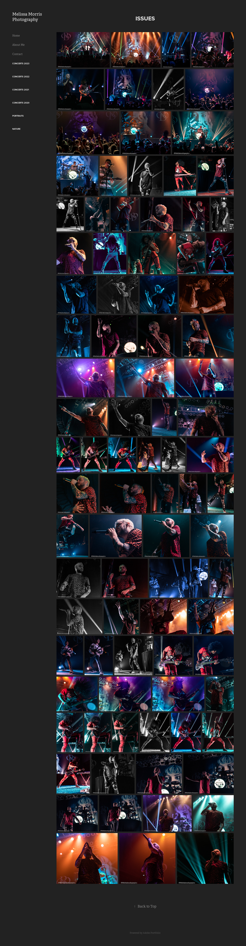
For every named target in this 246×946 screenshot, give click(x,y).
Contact (17, 54)
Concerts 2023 (20, 63)
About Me (18, 45)
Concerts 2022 (20, 76)
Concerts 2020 (20, 102)
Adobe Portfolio (151, 932)
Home (16, 35)
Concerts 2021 (20, 89)
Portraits (18, 115)
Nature (16, 128)
